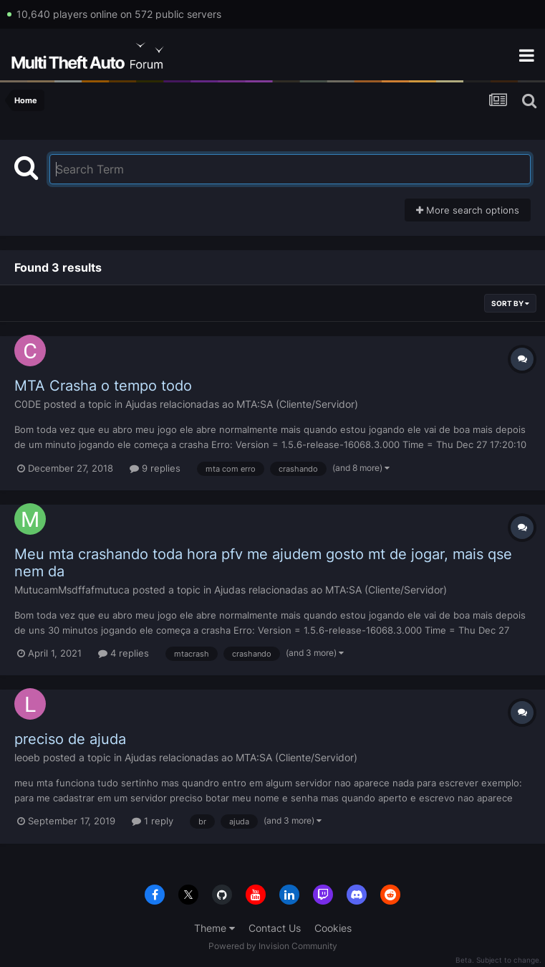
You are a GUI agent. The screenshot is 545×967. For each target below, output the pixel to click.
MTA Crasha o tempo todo (103, 385)
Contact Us (275, 928)
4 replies (123, 653)
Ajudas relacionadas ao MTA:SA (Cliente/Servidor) (241, 404)
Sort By (510, 303)
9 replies (155, 468)
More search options (467, 210)
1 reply (152, 821)
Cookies (333, 928)
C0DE (27, 404)
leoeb (27, 757)
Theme (214, 928)
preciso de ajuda (70, 739)
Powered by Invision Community (272, 945)
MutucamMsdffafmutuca (72, 589)
